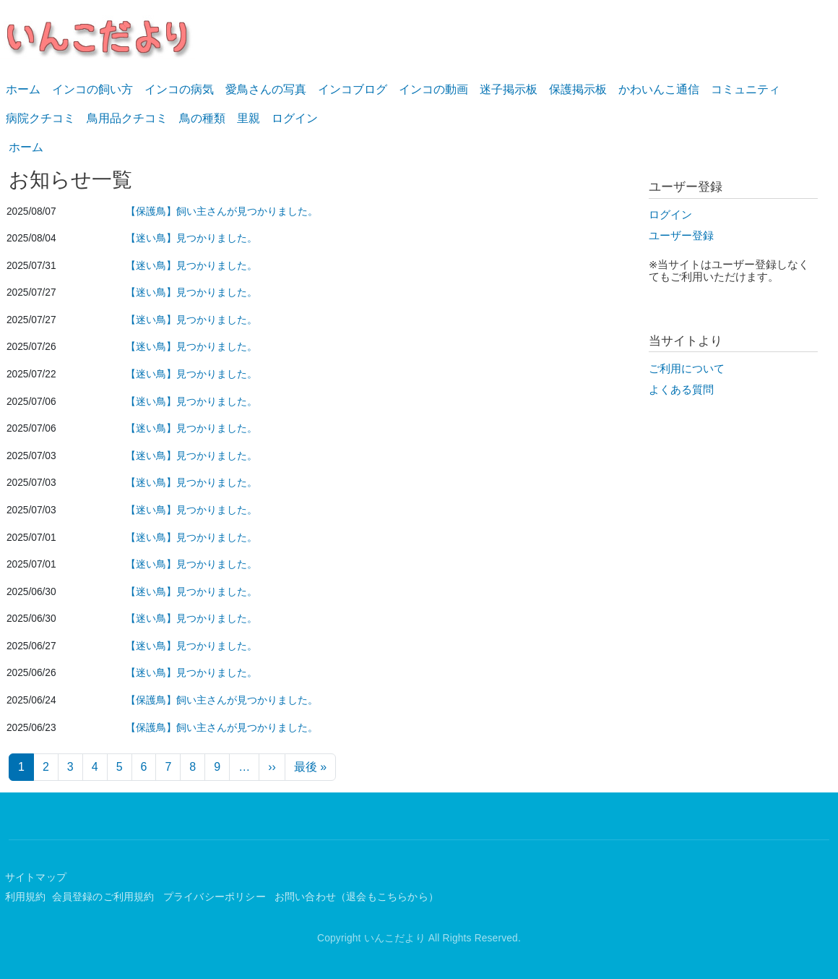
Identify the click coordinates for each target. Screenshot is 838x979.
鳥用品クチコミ (127, 118)
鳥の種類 (202, 118)
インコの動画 (433, 89)
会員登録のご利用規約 (104, 897)
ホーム (23, 89)
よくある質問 (681, 390)
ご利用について (687, 369)
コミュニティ (745, 89)
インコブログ (352, 89)
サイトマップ (35, 877)
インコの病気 (179, 89)
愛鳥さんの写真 (265, 89)
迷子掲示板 (508, 89)
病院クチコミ (40, 118)
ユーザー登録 (681, 235)
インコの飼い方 (92, 89)
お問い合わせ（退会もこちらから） (357, 897)
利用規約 (25, 897)
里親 (248, 118)
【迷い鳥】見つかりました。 (191, 238)
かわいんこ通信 (658, 89)
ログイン (295, 118)
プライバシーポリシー (216, 897)
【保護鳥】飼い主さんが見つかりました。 (222, 211)
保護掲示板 (578, 89)
